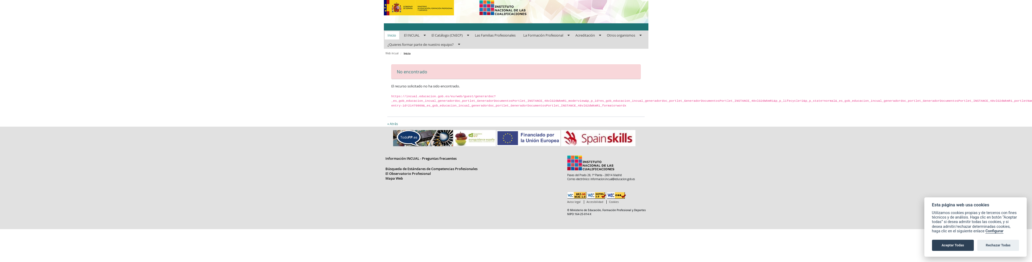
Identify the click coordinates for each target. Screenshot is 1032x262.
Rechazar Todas (998, 245)
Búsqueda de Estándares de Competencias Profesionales (431, 168)
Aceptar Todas (953, 245)
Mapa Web (394, 178)
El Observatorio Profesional (408, 173)
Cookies (614, 202)
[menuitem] (392, 35)
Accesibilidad (595, 202)
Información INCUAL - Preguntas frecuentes (421, 158)
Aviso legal (574, 202)
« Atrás (392, 123)
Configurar (994, 231)
